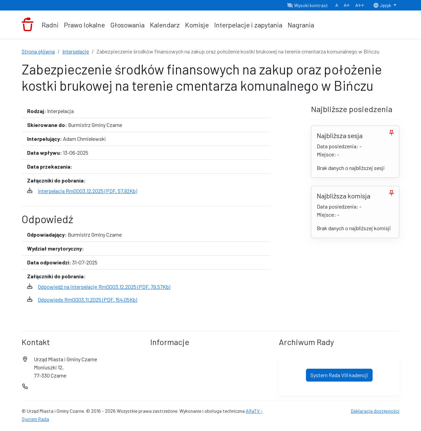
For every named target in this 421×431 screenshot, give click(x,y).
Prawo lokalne (84, 25)
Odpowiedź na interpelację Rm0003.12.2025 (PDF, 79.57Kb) (104, 286)
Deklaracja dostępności (375, 411)
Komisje (197, 25)
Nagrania (301, 25)
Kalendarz (165, 25)
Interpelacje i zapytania (248, 25)
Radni (50, 25)
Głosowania (127, 25)
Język (383, 5)
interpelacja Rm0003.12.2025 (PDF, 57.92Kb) (87, 191)
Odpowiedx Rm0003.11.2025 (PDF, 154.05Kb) (87, 299)
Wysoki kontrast (307, 5)
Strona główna (38, 51)
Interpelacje (75, 51)
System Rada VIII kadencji (339, 375)
